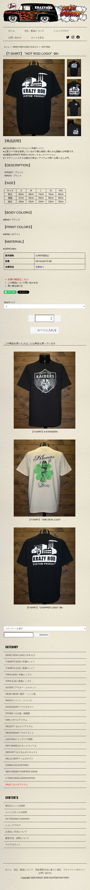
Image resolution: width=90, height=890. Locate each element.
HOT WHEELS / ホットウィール (21, 745)
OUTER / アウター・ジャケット (20, 687)
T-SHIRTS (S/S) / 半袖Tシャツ (20, 661)
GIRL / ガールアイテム (16, 720)
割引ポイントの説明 (15, 806)
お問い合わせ (12, 37)
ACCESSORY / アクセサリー (19, 707)
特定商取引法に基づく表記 (48, 869)
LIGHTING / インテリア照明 (19, 739)
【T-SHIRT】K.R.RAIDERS (44, 431)
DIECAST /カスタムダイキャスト (21, 752)
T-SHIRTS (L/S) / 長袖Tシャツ (19, 668)
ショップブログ (59, 31)
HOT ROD (46, 47)
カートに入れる (45, 330)
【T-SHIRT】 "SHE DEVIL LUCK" (44, 519)
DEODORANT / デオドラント (19, 733)
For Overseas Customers (17, 818)
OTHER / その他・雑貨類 (17, 713)
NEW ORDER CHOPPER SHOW (21, 771)
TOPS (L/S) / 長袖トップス (18, 681)
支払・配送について (32, 31)
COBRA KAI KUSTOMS (16, 765)
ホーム (9, 31)
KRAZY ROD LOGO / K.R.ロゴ (25, 47)
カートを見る (35, 37)
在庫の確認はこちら (18, 279)
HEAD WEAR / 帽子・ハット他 (20, 694)
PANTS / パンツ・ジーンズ (18, 700)
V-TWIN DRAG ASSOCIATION (20, 778)
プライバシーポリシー (74, 869)
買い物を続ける (15, 286)
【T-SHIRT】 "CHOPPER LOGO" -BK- (44, 607)
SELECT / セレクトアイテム (19, 726)
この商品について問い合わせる (23, 282)
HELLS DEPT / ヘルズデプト (19, 758)
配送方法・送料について (17, 838)
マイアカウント (12, 844)
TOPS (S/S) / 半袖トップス (18, 674)
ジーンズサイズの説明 (16, 812)
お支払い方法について (16, 831)
